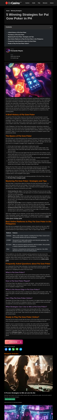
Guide (33, 3)
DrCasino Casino (17, 332)
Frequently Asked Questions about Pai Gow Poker (22, 41)
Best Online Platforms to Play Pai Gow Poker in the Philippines (25, 39)
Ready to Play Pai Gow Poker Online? (18, 43)
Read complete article (10, 399)
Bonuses (45, 3)
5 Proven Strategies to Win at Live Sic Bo (19, 393)
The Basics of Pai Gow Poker (16, 34)
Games (52, 3)
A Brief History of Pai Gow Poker (17, 32)
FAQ (39, 3)
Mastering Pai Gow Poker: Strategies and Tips (21, 36)
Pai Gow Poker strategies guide (16, 178)
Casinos (27, 3)
